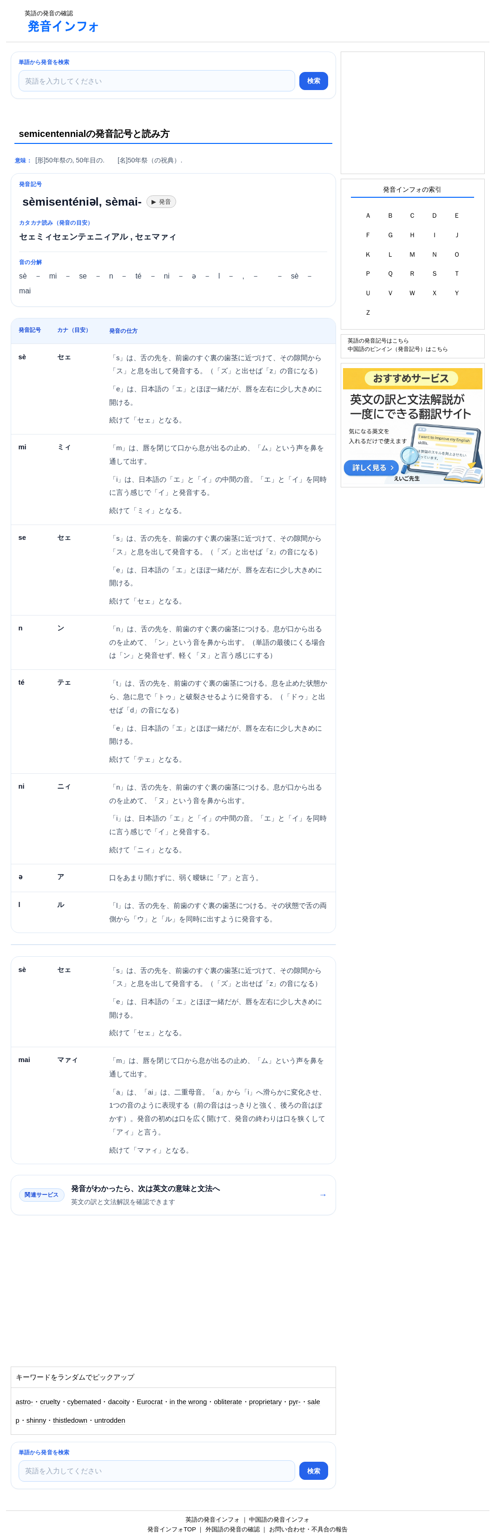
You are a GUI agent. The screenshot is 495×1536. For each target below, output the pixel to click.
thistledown (70, 1420)
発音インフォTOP (171, 1529)
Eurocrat (150, 1402)
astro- (24, 1402)
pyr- (294, 1402)
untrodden (109, 1420)
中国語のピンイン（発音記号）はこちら (398, 349)
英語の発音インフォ (212, 1519)
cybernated (84, 1402)
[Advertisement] (277, 21)
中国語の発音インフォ (279, 1519)
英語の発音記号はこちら (378, 340)
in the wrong (188, 1402)
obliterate (228, 1402)
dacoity (119, 1402)
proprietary (265, 1402)
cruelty (50, 1402)
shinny (36, 1420)
